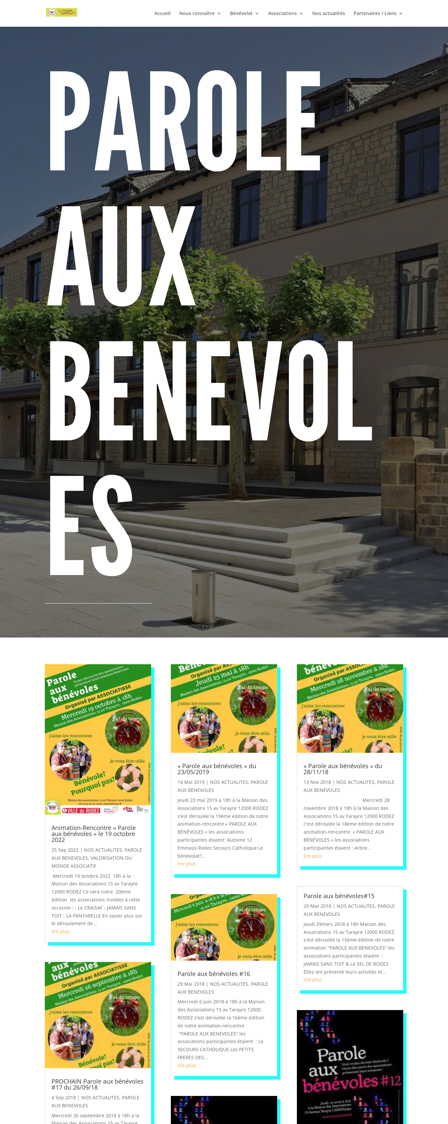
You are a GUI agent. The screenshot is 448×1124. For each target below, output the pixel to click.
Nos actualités (328, 13)
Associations (282, 13)
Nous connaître (197, 13)
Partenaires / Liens (375, 13)
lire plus (60, 931)
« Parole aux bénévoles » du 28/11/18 (343, 769)
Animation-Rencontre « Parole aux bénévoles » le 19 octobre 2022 (93, 834)
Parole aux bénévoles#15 (339, 896)
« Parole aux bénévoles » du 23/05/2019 (217, 769)
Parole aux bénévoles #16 (214, 974)
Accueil (162, 13)
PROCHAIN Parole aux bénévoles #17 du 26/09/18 (97, 1084)
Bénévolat (241, 13)
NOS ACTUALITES (103, 850)
